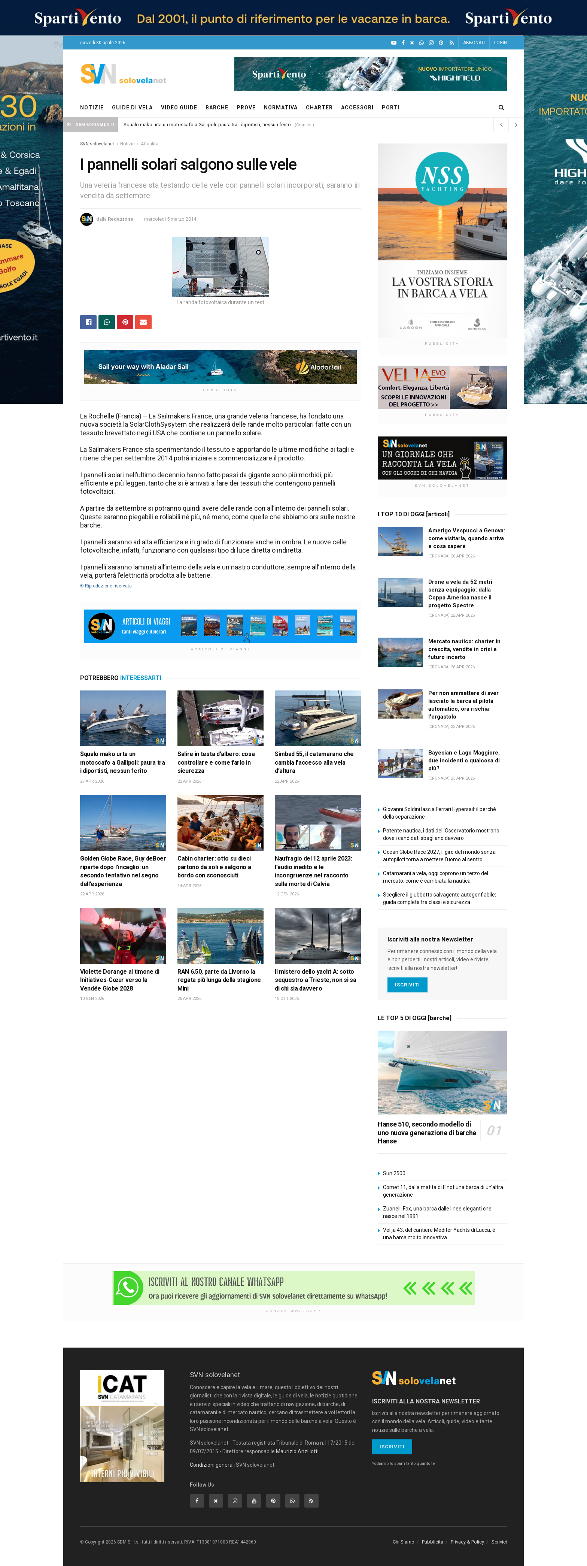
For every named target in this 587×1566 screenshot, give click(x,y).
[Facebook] (403, 43)
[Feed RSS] (452, 43)
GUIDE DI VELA (132, 108)
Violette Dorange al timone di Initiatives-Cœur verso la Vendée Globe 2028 (119, 980)
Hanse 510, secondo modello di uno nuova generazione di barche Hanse (427, 1132)
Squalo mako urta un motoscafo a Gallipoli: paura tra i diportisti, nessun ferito (207, 124)
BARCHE (217, 108)
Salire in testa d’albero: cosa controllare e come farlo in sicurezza (216, 762)
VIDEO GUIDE (179, 108)
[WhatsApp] (421, 43)
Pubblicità (432, 1542)
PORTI (391, 108)
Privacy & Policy (467, 1542)
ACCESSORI (357, 108)
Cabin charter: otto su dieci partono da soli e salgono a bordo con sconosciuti (214, 867)
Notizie (127, 143)
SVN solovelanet (97, 143)
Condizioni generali (212, 1465)
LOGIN (500, 42)
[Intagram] (431, 43)
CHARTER (319, 108)
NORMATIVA (281, 108)
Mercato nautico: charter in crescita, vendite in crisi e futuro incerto (464, 649)
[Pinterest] (441, 43)
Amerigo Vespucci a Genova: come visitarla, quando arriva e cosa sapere (466, 538)
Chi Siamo (403, 1542)
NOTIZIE (92, 108)
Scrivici (499, 1542)
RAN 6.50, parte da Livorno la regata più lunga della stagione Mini (219, 980)
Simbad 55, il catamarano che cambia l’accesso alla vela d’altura (314, 762)
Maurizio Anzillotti (297, 1451)
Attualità (149, 143)
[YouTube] (393, 43)
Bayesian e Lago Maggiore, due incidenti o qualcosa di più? (464, 760)
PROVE (246, 108)
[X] (412, 43)
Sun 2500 (394, 1173)
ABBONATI (474, 42)
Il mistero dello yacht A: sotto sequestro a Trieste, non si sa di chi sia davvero (315, 980)
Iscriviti (407, 985)
